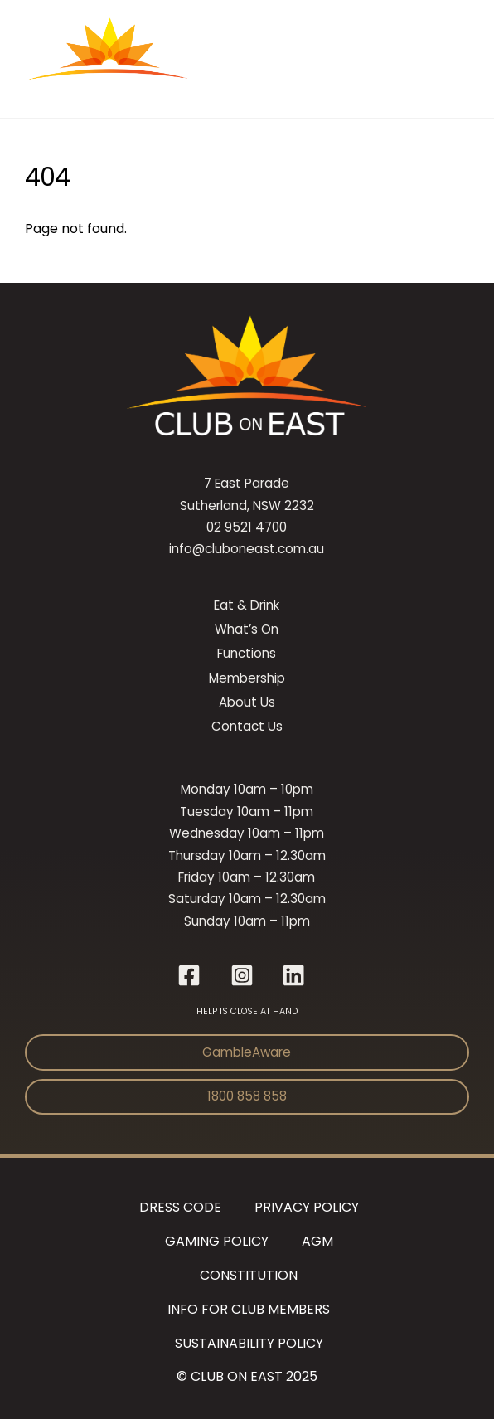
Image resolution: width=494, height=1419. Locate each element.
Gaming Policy (217, 1241)
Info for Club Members (248, 1309)
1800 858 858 (247, 1096)
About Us (247, 702)
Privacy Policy (306, 1207)
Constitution (249, 1275)
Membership (247, 678)
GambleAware (246, 1052)
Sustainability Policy (249, 1343)
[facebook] (192, 975)
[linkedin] (298, 975)
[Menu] (452, 23)
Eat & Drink (246, 605)
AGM (317, 1241)
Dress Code (180, 1207)
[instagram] (245, 975)
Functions (246, 653)
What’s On (246, 629)
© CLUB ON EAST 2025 (247, 1376)
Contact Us (247, 726)
